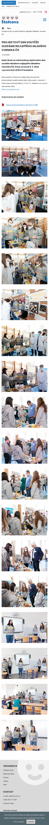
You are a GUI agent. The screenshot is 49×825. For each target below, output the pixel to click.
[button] (44, 19)
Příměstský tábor (13, 6)
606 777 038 (37, 12)
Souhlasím (31, 822)
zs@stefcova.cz (25, 12)
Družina (35, 3)
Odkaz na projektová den (10, 89)
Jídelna (43, 3)
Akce (9, 28)
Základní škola (9, 3)
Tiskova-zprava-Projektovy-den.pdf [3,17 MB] (22, 105)
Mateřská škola (24, 3)
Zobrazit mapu (8, 803)
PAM (3, 6)
